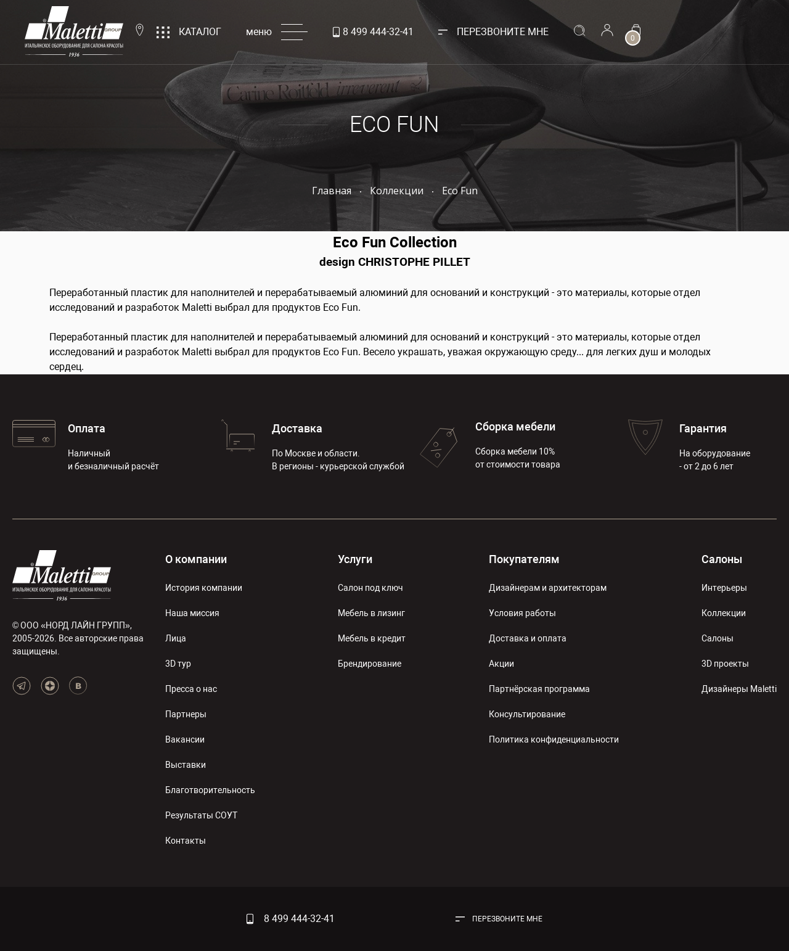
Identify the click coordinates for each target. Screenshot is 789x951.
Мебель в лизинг (371, 613)
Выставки (185, 765)
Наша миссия (192, 613)
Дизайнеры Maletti (739, 689)
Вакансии (185, 739)
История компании (203, 588)
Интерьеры (724, 588)
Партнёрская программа (539, 689)
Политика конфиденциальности (554, 739)
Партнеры (185, 714)
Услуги (355, 559)
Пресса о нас (191, 689)
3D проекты (725, 664)
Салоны (721, 559)
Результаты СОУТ (201, 815)
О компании (196, 559)
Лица (175, 638)
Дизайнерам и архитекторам (548, 588)
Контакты (185, 841)
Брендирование (369, 664)
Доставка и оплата (527, 638)
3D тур (178, 664)
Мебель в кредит (372, 638)
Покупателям (524, 559)
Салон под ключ (370, 588)
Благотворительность (210, 790)
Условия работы (522, 613)
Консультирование (527, 714)
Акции (501, 664)
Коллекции (723, 613)
